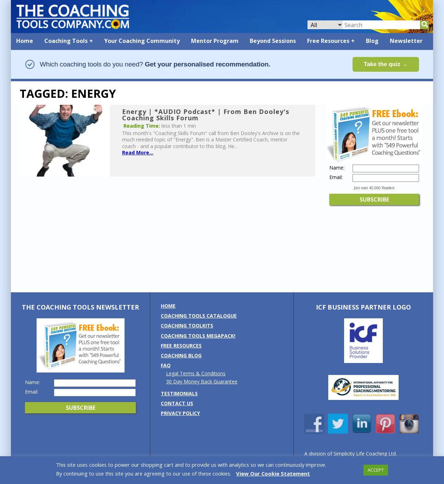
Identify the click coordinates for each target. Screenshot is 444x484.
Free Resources (328, 41)
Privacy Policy (180, 413)
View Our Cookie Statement (273, 473)
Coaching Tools (66, 41)
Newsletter (406, 41)
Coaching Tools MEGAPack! (198, 335)
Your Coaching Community (142, 41)
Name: (336, 168)
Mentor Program (215, 41)
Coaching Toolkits (187, 325)
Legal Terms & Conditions (196, 373)
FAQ (166, 365)
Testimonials (179, 393)
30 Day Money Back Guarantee (201, 381)
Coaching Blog (181, 355)
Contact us (177, 403)
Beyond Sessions (273, 41)
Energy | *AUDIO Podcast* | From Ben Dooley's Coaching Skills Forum (205, 114)
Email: (336, 177)
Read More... (137, 152)
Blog (372, 41)
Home (24, 41)
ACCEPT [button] (376, 470)
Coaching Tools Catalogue (199, 315)
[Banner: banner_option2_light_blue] (222, 78)
